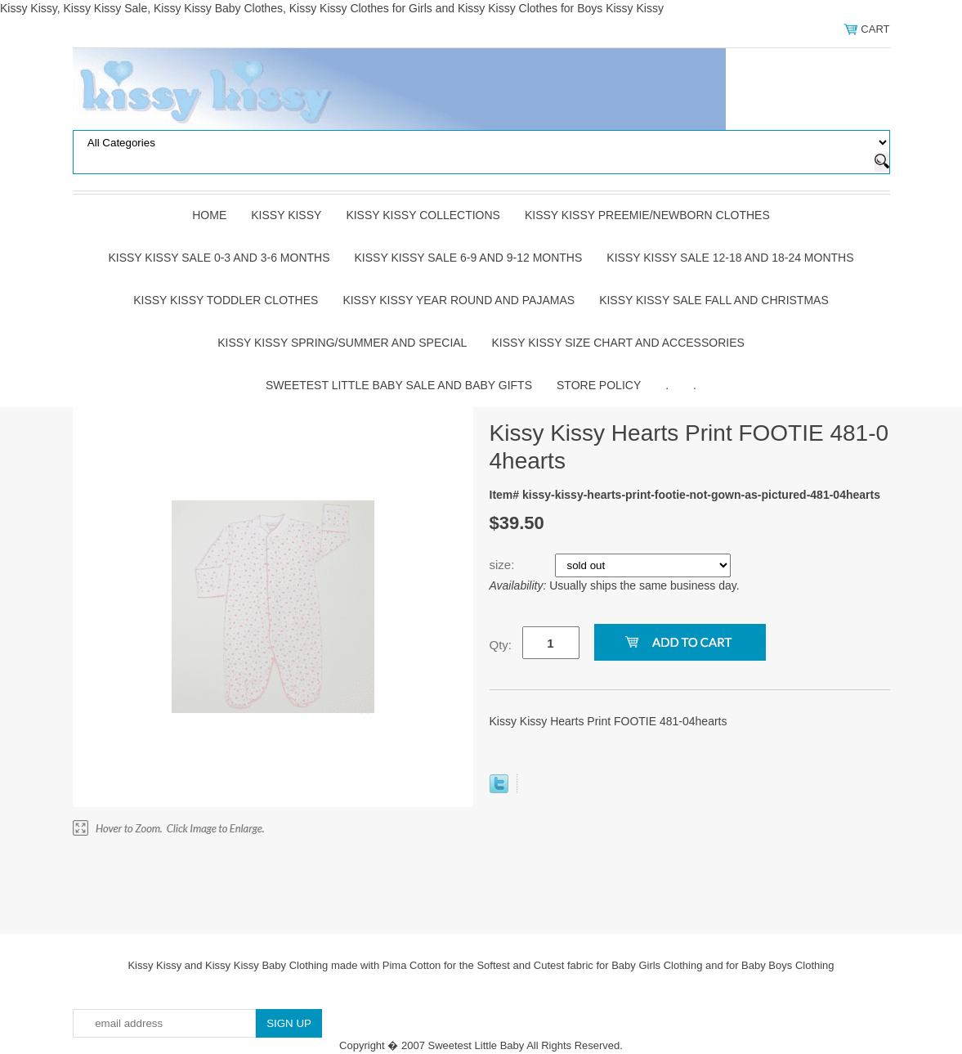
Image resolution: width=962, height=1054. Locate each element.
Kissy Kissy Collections (423, 215)
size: (504, 565)
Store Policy (599, 385)
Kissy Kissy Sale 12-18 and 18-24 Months (729, 257)
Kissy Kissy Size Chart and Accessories (617, 342)
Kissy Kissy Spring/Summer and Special (342, 342)
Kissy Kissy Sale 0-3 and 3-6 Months (218, 257)
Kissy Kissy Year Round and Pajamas (458, 300)
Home (209, 215)
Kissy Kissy (286, 215)
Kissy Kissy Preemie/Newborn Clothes (647, 215)
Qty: (501, 645)
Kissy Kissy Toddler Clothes (225, 300)
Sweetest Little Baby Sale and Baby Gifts (399, 385)
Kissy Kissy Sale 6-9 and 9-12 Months (469, 257)
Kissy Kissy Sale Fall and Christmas (714, 300)
